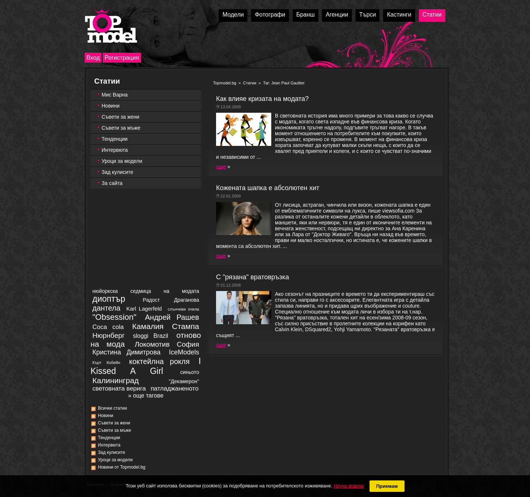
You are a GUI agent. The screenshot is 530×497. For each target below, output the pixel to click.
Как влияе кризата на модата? (262, 98)
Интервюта (115, 150)
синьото (189, 372)
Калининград (115, 380)
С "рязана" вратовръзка (252, 277)
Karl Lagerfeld (144, 308)
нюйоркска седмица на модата (145, 291)
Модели (233, 14)
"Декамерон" (184, 381)
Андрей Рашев (172, 317)
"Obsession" (114, 317)
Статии (432, 14)
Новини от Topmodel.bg (121, 467)
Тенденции (115, 139)
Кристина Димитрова (126, 352)
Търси (367, 14)
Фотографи (270, 14)
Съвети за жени (120, 117)
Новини (111, 106)
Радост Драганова (171, 300)
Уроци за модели (122, 161)
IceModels (184, 352)
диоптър (108, 299)
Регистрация (122, 58)
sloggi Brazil (150, 336)
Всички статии (112, 408)
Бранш (305, 14)
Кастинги (399, 14)
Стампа (185, 326)
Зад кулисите (117, 172)
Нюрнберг (108, 335)
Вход (93, 58)
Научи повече (348, 486)
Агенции (337, 14)
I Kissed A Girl (146, 366)
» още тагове (145, 395)
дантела (106, 308)
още (221, 166)
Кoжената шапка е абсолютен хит (267, 188)
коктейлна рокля (159, 361)
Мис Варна (115, 95)
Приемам (387, 486)
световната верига (119, 388)
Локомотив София (167, 344)
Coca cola (108, 326)
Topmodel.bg (224, 83)
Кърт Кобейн (106, 362)
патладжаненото (174, 388)
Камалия (147, 326)
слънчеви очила (183, 309)
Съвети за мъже (121, 128)
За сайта (112, 183)
